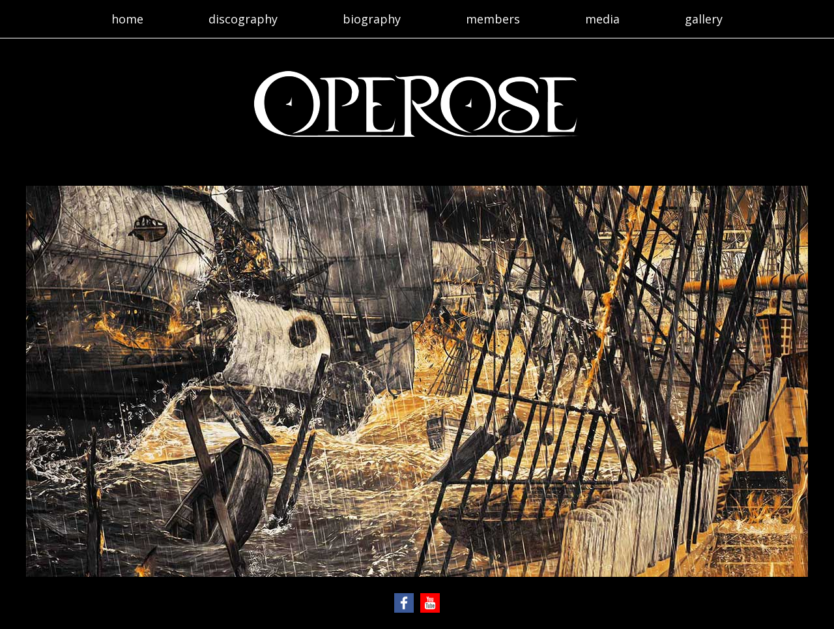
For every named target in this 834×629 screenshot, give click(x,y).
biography (372, 19)
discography (243, 19)
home (127, 19)
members (493, 19)
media (602, 19)
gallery (704, 19)
